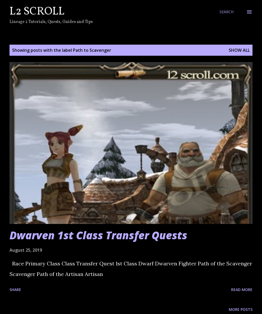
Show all (239, 50)
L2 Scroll (37, 12)
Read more (241, 289)
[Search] (226, 11)
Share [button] (15, 289)
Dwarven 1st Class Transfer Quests (98, 235)
